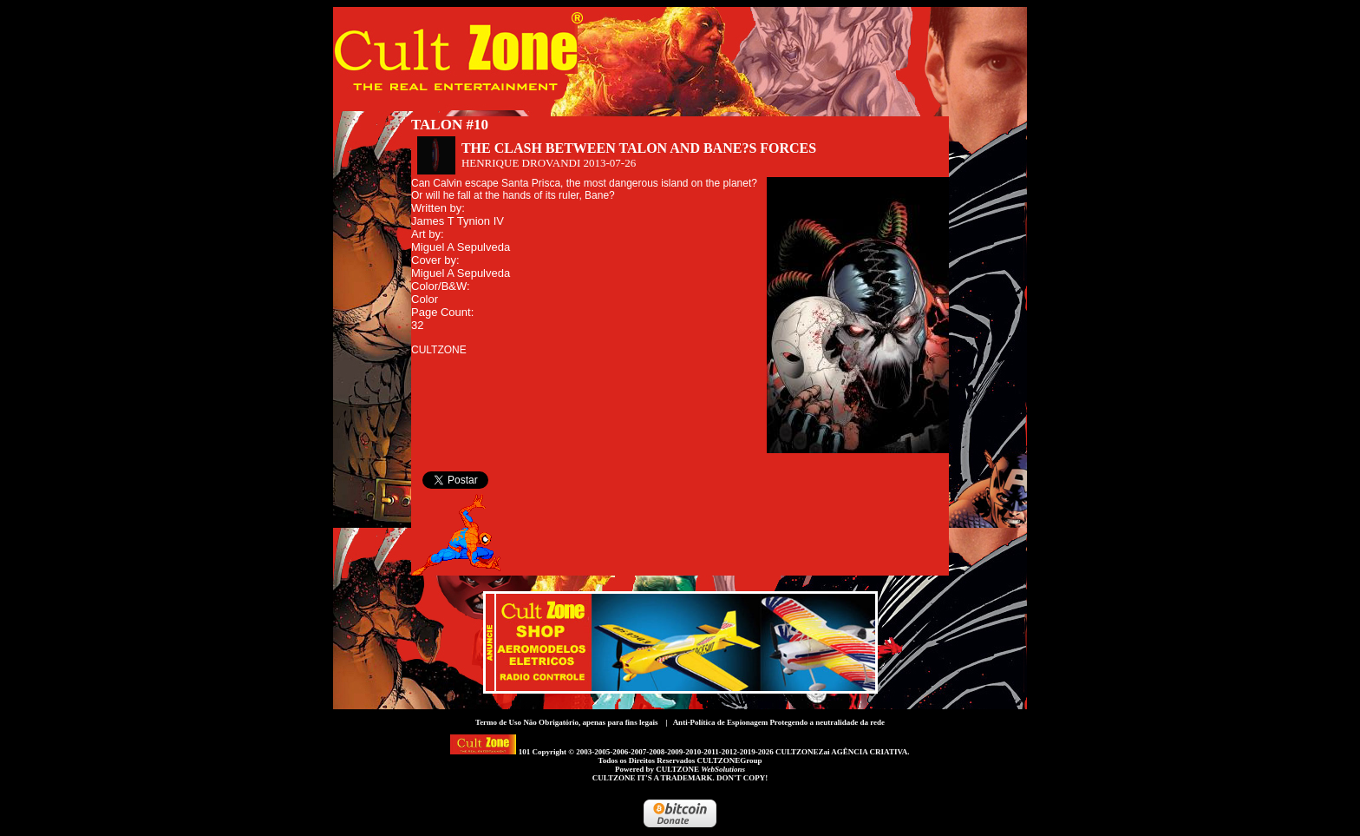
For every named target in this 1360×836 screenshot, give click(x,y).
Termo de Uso (498, 722)
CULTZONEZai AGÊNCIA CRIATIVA (841, 751)
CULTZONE (700, 769)
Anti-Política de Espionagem (720, 722)
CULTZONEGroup (729, 760)
